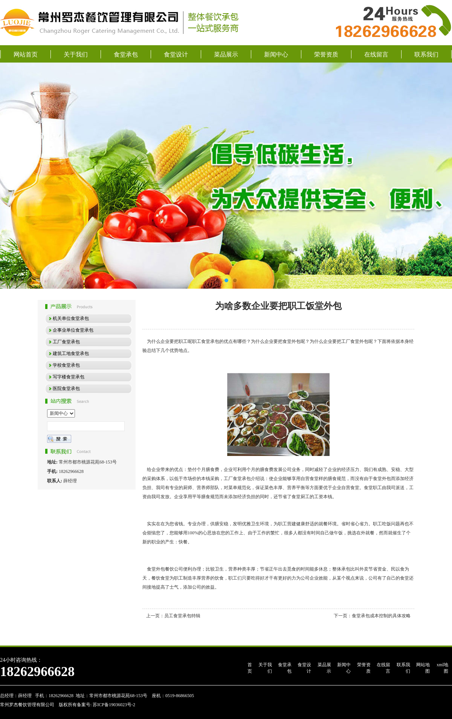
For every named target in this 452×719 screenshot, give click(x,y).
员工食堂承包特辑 (182, 615)
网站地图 (423, 668)
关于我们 (76, 54)
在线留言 (376, 54)
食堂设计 (176, 54)
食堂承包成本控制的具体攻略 (381, 615)
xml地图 (442, 668)
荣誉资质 (326, 54)
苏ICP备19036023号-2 (113, 704)
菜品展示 (226, 54)
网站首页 (26, 54)
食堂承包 (126, 54)
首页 (249, 668)
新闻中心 (276, 54)
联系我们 (426, 54)
